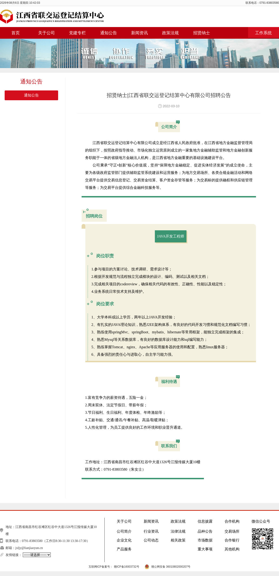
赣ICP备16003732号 (126, 566)
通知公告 (31, 95)
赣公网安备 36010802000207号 (171, 566)
